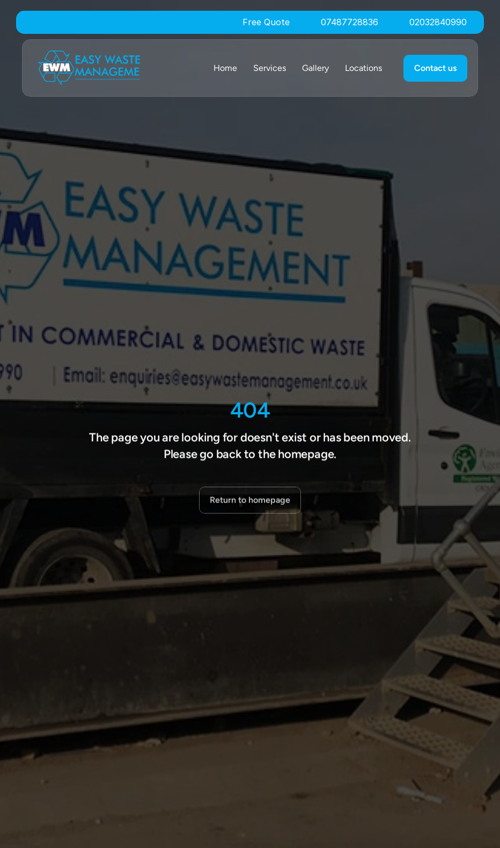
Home (225, 68)
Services (269, 68)
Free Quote (266, 22)
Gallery (315, 68)
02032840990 (438, 22)
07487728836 (349, 22)
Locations (363, 68)
